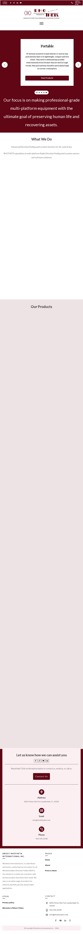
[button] (5, 65)
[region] (41, 64)
